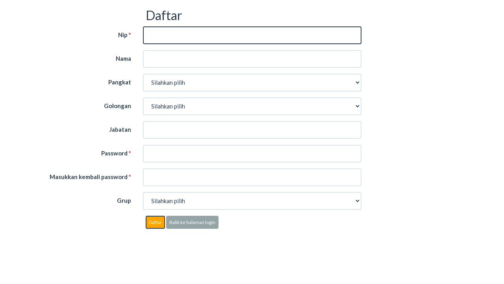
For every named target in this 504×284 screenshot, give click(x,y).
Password (116, 153)
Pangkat (119, 82)
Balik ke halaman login (192, 222)
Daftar (155, 222)
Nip (124, 34)
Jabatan (120, 129)
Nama (123, 58)
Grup (124, 200)
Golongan (117, 105)
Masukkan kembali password (90, 176)
